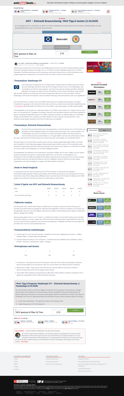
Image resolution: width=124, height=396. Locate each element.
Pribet (16, 359)
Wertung (100, 93)
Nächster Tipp (106, 32)
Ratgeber (91, 3)
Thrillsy (16, 367)
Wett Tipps (50, 3)
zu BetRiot (89, 52)
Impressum (59, 393)
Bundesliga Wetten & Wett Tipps (89, 361)
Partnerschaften (29, 393)
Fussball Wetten (83, 359)
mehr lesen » (25, 341)
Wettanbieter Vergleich (61, 3)
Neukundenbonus (52, 359)
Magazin (104, 3)
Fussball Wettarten (84, 368)
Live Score (97, 3)
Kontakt (38, 393)
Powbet (16, 369)
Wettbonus (72, 3)
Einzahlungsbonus (52, 361)
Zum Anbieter (107, 92)
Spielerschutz (19, 393)
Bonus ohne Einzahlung (54, 364)
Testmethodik (42, 391)
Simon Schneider (30, 65)
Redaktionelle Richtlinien (30, 391)
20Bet (16, 361)
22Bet (16, 364)
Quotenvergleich (82, 3)
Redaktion (18, 391)
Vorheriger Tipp (18, 32)
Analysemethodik (52, 391)
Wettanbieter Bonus (85, 371)
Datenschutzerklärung (48, 393)
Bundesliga (19, 106)
